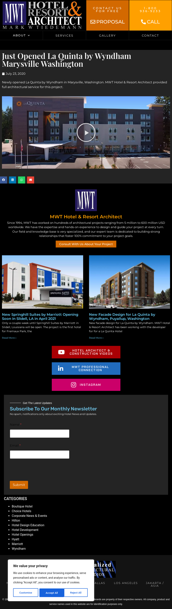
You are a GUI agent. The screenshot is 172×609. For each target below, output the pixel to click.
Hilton (16, 520)
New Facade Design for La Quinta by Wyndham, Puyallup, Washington (122, 316)
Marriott (17, 544)
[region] (51, 580)
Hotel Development (25, 530)
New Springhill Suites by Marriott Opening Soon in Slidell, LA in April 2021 (40, 316)
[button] (3, 180)
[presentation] (39, 478)
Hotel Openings (22, 534)
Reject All (51, 592)
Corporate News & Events (29, 516)
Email (15, 445)
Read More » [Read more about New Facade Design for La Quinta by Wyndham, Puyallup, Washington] (96, 337)
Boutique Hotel (22, 506)
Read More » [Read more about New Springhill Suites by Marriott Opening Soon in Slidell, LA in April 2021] (9, 337)
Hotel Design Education (28, 525)
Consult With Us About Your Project (86, 244)
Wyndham (19, 549)
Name (15, 424)
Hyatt (15, 539)
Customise (25, 592)
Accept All (76, 592)
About (21, 35)
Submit (19, 485)
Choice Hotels (21, 511)
